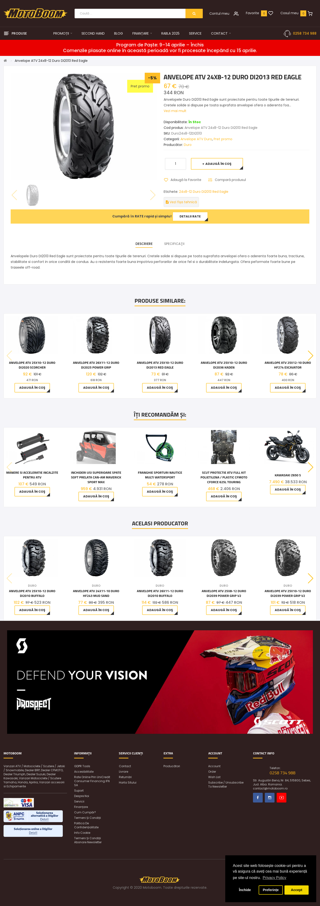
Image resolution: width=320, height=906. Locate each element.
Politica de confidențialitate (86, 825)
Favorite (252, 13)
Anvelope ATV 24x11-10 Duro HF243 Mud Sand (96, 593)
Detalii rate (190, 216)
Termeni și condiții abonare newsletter (88, 840)
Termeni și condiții (87, 818)
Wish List (214, 777)
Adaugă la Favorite (186, 179)
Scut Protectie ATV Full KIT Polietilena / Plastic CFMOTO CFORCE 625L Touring (223, 477)
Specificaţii (174, 243)
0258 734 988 (304, 33)
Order (212, 772)
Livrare (123, 772)
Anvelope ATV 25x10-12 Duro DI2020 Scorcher (32, 365)
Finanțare (81, 807)
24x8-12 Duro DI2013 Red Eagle (203, 191)
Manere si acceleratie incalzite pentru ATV (32, 475)
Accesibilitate (84, 772)
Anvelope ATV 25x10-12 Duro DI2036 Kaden (224, 365)
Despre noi (81, 796)
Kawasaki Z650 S (288, 475)
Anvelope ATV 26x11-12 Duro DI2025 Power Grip (96, 365)
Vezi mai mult (175, 110)
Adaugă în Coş (218, 164)
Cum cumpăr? (85, 812)
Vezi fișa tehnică (181, 202)
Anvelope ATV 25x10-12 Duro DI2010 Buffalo (32, 593)
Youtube (281, 797)
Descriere (144, 243)
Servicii (79, 801)
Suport (79, 791)
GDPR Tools (82, 766)
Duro (188, 144)
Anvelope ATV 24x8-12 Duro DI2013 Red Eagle (51, 60)
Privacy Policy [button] (274, 878)
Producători (171, 766)
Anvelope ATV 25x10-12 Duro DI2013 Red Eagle (160, 365)
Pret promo (223, 139)
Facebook (258, 797)
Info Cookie (82, 833)
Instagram (270, 797)
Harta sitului (127, 782)
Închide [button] (245, 890)
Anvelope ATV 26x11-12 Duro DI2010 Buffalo (160, 593)
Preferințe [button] (271, 890)
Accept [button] (296, 890)
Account (214, 766)
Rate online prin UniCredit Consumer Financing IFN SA (92, 781)
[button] (310, 356)
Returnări (125, 777)
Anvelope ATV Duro (196, 139)
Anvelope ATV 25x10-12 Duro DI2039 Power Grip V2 (288, 593)
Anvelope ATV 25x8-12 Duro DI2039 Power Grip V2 (224, 593)
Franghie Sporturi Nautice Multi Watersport (160, 475)
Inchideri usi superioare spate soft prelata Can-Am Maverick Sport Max (96, 477)
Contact (125, 766)
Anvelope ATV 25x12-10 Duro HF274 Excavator (288, 365)
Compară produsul (230, 179)
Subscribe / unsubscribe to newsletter (225, 784)
